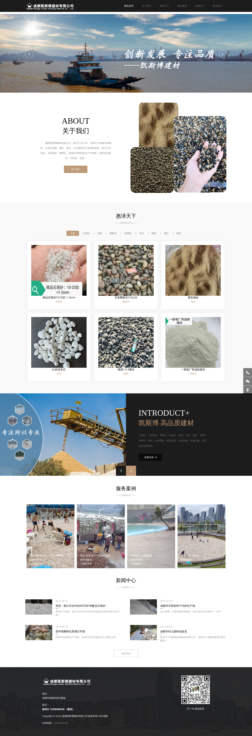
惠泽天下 (164, 5)
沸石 (166, 233)
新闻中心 (200, 5)
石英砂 (86, 233)
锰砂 (178, 233)
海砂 (99, 233)
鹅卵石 (113, 233)
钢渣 (154, 233)
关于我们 (146, 5)
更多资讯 (126, 653)
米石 (141, 233)
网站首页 (129, 5)
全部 (72, 233)
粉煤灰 (128, 233)
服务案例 (182, 5)
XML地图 (103, 716)
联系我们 (217, 5)
